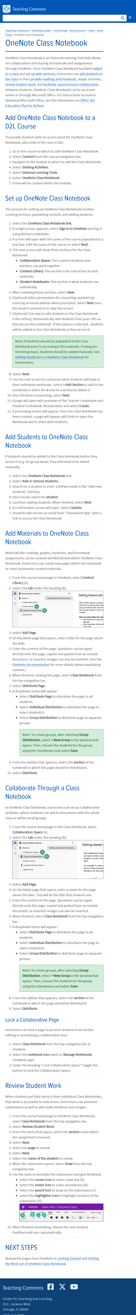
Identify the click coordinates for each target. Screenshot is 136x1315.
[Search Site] (65, 18)
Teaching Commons (29, 9)
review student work (20, 84)
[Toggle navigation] (130, 17)
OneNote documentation (31, 664)
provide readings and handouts (53, 79)
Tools (91, 30)
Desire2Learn (78, 30)
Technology (60, 30)
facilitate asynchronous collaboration (71, 84)
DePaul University (7, 9)
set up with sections (40, 73)
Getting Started (69, 1258)
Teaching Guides (41, 30)
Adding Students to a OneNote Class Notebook (49, 357)
